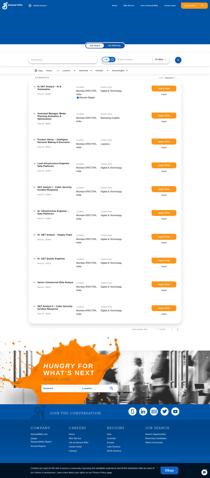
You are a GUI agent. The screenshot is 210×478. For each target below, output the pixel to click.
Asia (109, 434)
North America (114, 451)
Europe (110, 442)
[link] (105, 93)
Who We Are (129, 6)
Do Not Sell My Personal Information (136, 467)
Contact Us (97, 467)
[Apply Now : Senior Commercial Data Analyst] (164, 284)
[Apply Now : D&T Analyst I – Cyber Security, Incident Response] (164, 189)
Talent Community (154, 442)
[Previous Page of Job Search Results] (172, 329)
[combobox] (62, 60)
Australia (111, 438)
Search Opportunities (155, 434)
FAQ (103, 467)
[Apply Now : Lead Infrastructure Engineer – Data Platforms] (164, 165)
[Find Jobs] (178, 60)
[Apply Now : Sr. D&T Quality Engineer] (164, 261)
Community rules (154, 467)
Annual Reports (38, 446)
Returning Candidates (155, 438)
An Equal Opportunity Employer (40, 470)
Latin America (113, 447)
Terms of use (110, 467)
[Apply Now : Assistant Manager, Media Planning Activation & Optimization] (164, 116)
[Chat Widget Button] (204, 472)
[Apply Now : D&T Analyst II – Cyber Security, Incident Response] (164, 308)
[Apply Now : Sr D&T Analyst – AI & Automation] (164, 89)
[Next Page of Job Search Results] (177, 329)
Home (114, 6)
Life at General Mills (149, 6)
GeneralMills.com (39, 434)
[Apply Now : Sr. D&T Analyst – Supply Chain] (164, 237)
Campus (73, 451)
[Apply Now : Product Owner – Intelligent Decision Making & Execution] (164, 142)
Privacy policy (119, 467)
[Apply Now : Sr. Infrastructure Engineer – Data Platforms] (164, 213)
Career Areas (170, 6)
